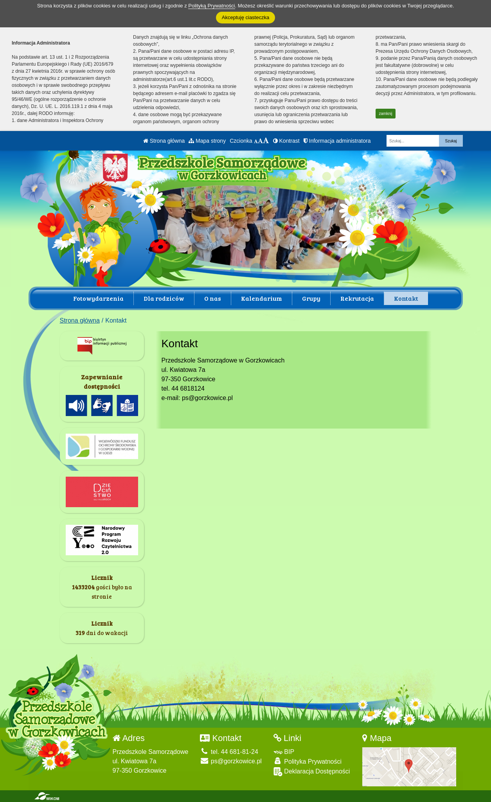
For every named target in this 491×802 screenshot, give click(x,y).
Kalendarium (261, 298)
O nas (212, 298)
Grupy (311, 298)
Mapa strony (207, 141)
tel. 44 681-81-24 (229, 751)
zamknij (385, 113)
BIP (283, 751)
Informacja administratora (337, 141)
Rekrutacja (357, 298)
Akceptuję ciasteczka (245, 17)
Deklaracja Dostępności (311, 771)
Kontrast (286, 141)
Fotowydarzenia (98, 298)
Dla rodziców (164, 298)
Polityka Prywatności (307, 761)
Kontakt (406, 298)
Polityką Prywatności (211, 6)
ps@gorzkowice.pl (231, 761)
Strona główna (164, 141)
